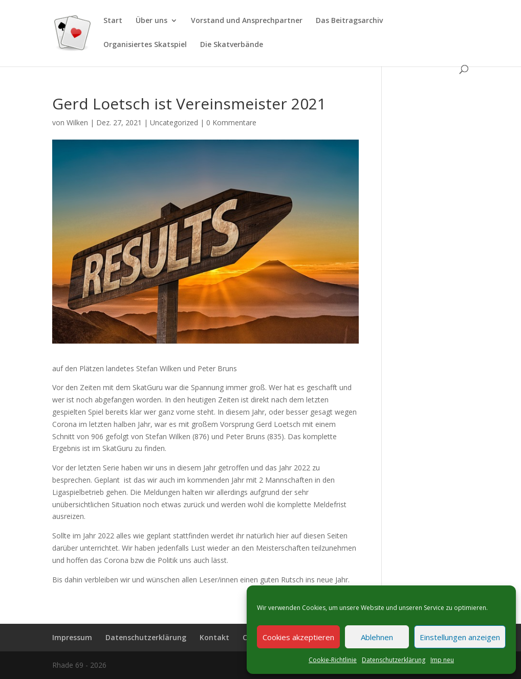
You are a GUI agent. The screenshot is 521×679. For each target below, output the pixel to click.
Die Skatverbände (231, 45)
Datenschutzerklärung (393, 659)
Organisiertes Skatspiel (145, 45)
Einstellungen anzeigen (460, 637)
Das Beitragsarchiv (349, 21)
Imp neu (442, 659)
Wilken (77, 122)
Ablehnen (377, 637)
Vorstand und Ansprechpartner (246, 21)
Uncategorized (174, 122)
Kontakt (214, 637)
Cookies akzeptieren (298, 637)
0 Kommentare (231, 122)
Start (112, 21)
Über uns (151, 21)
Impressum (72, 637)
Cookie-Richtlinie (333, 659)
